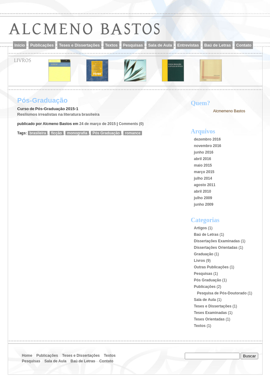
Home (27, 355)
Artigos (200, 228)
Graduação (204, 254)
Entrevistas (188, 45)
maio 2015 (203, 165)
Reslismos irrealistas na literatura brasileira (58, 114)
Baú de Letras (217, 45)
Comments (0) (131, 124)
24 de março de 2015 (97, 124)
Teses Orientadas (209, 319)
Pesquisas (133, 45)
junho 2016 (204, 152)
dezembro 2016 (207, 139)
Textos (111, 45)
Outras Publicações (211, 267)
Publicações (42, 45)
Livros (199, 260)
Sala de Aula (160, 45)
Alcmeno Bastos (90, 32)
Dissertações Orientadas (216, 247)
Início (20, 45)
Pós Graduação (106, 133)
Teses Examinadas (210, 313)
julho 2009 (203, 198)
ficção (56, 133)
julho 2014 (203, 178)
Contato (243, 45)
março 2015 (204, 172)
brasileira (37, 133)
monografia (77, 133)
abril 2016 (202, 159)
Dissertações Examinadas (217, 241)
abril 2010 (202, 191)
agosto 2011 (204, 185)
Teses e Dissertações (79, 45)
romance (132, 133)
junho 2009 (204, 204)
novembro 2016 (207, 146)
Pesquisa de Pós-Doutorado (222, 293)
